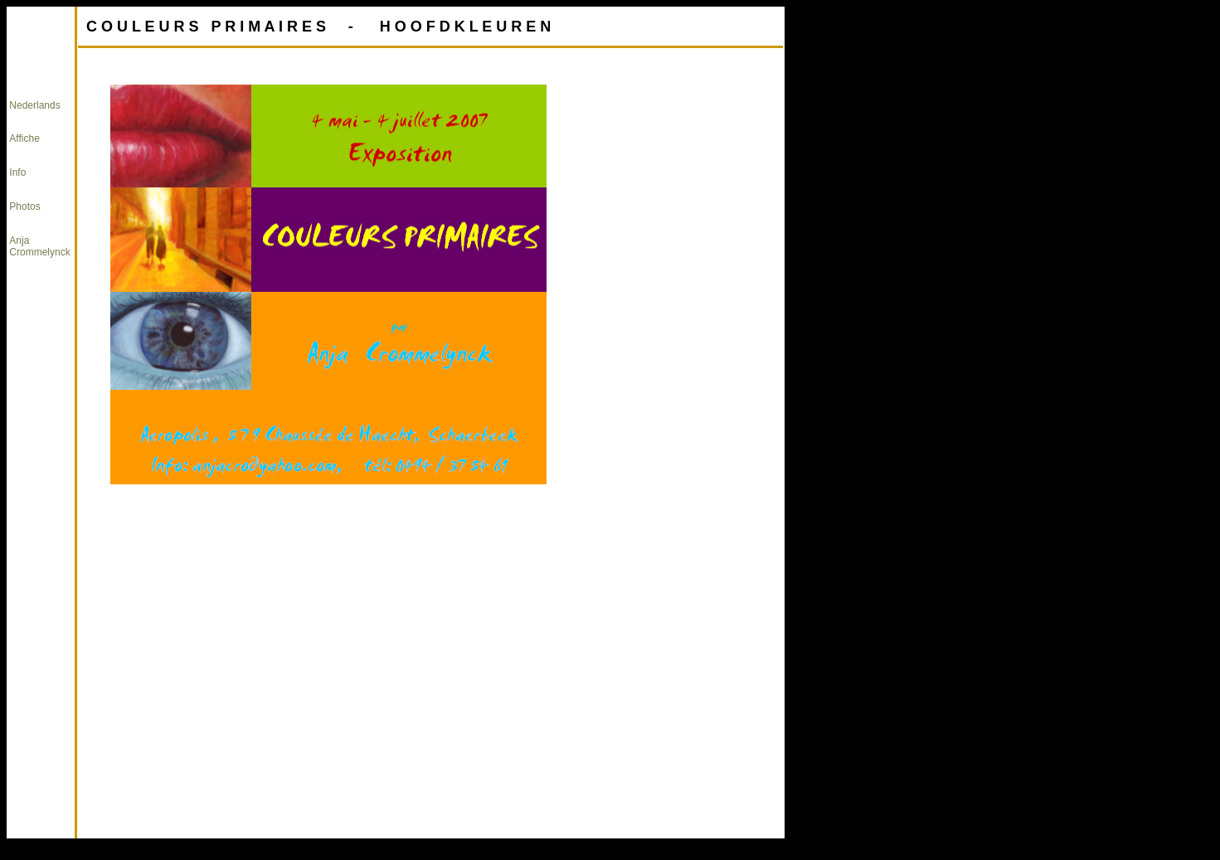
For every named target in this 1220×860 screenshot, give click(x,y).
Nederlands (34, 105)
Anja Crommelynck (39, 246)
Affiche (24, 138)
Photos (24, 206)
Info (17, 172)
